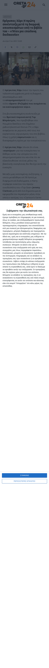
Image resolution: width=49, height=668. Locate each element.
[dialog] (24, 434)
